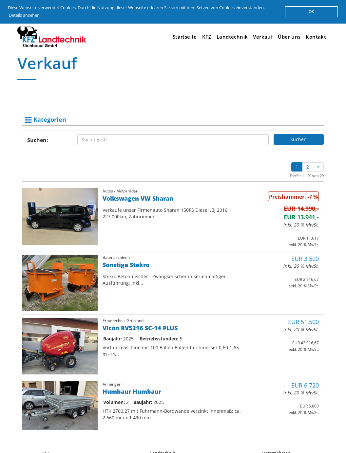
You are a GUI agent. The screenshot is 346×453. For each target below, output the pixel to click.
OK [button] (311, 11)
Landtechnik (232, 36)
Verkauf (263, 36)
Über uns (289, 36)
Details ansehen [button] (24, 15)
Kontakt (316, 36)
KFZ (206, 36)
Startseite (185, 36)
